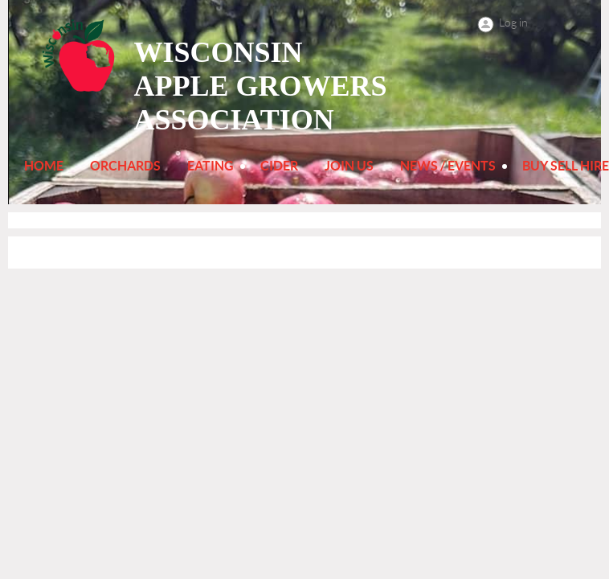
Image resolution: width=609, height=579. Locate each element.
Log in (513, 22)
